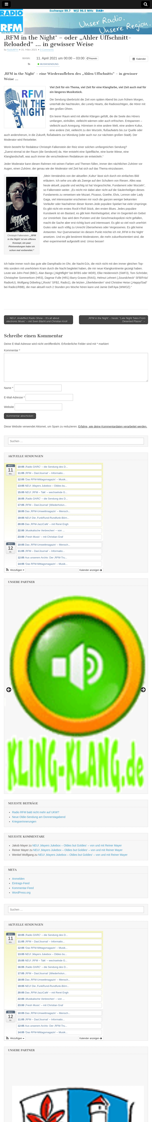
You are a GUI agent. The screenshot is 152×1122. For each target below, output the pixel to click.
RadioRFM (12, 49)
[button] (14, 570)
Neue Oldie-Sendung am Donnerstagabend (38, 817)
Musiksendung (48, 64)
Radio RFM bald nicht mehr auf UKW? (35, 812)
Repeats (92, 58)
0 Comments (47, 49)
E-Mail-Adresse (14, 397)
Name (8, 387)
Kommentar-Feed (23, 888)
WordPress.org (21, 892)
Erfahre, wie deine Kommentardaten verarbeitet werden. (112, 426)
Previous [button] (9, 690)
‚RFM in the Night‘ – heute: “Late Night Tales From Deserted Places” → (116, 320)
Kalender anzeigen (91, 570)
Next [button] (143, 690)
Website (9, 406)
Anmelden (18, 878)
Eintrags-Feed (20, 883)
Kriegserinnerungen (24, 821)
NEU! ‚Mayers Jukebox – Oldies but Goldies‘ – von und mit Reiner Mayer (77, 845)
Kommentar (12, 350)
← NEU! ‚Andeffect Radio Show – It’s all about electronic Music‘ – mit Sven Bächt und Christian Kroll (37, 320)
